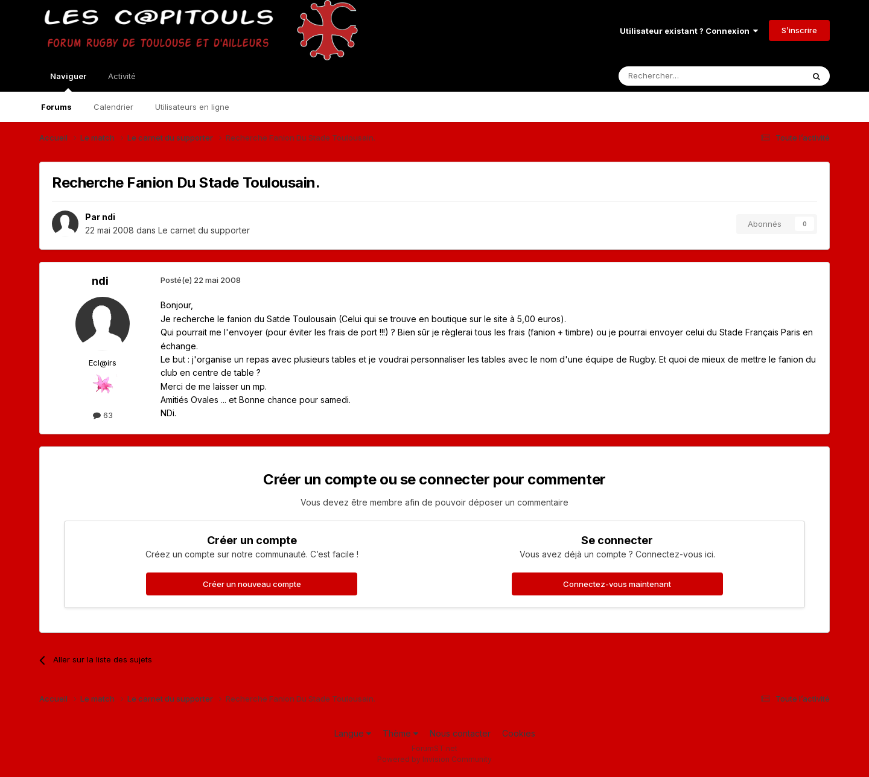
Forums (56, 107)
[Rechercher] (684, 76)
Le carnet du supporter (204, 230)
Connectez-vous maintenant (617, 584)
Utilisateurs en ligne (192, 107)
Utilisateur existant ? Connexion (689, 31)
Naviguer (68, 81)
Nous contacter (460, 733)
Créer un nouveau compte (252, 584)
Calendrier (113, 107)
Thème (400, 733)
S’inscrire (799, 30)
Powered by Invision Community (434, 759)
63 (103, 415)
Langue (352, 733)
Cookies (518, 733)
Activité (122, 76)
